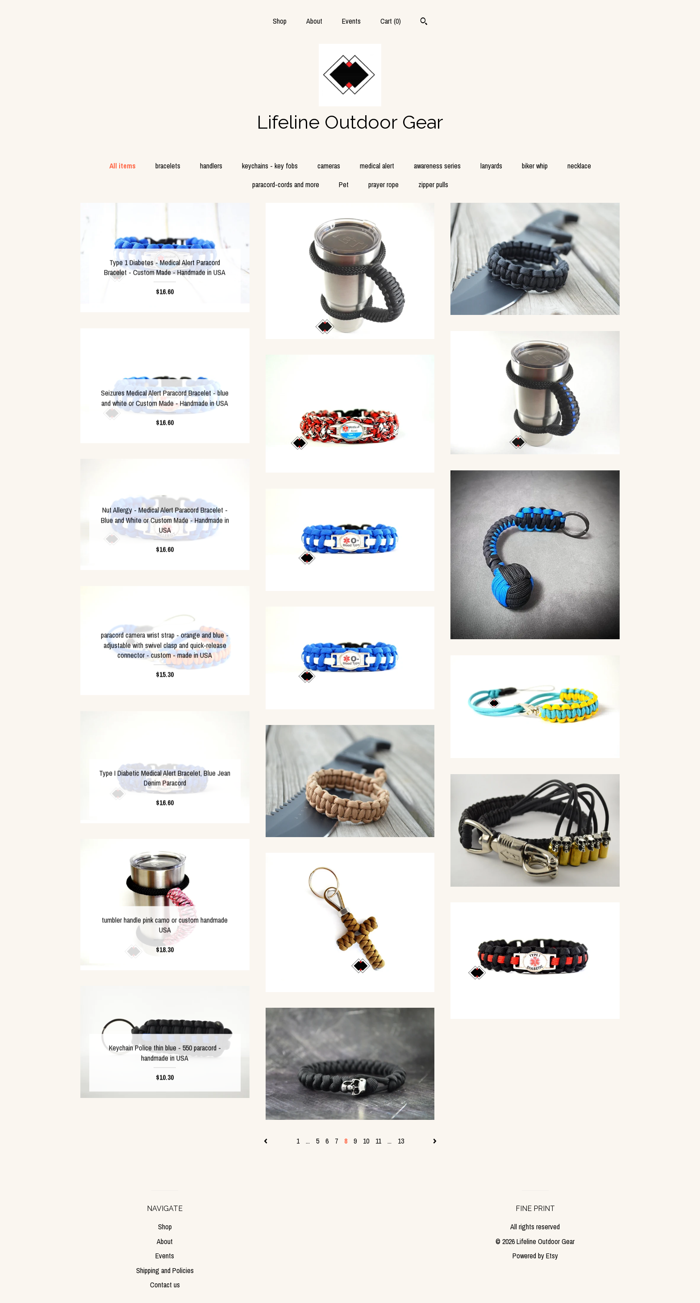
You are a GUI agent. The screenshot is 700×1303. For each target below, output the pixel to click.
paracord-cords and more (285, 184)
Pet (344, 184)
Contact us (165, 1285)
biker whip (535, 166)
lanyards (491, 166)
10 (366, 1141)
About (314, 21)
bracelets (167, 166)
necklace (579, 166)
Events (351, 21)
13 (401, 1141)
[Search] (424, 22)
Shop (280, 21)
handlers (211, 166)
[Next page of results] (435, 1141)
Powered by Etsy (535, 1256)
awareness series (437, 166)
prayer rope (383, 184)
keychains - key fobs (270, 166)
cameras (328, 166)
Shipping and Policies (165, 1270)
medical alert (377, 166)
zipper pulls (433, 184)
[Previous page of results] (266, 1141)
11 (378, 1141)
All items (122, 166)
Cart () (390, 21)
